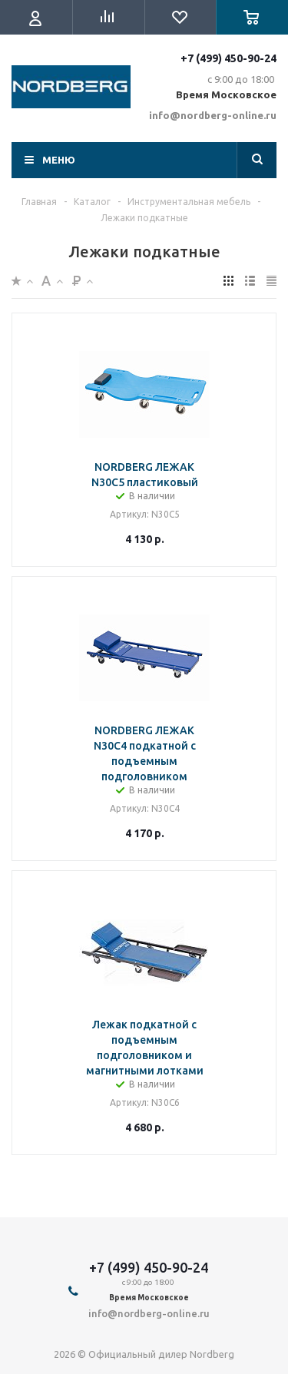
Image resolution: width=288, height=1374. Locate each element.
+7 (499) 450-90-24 (228, 58)
